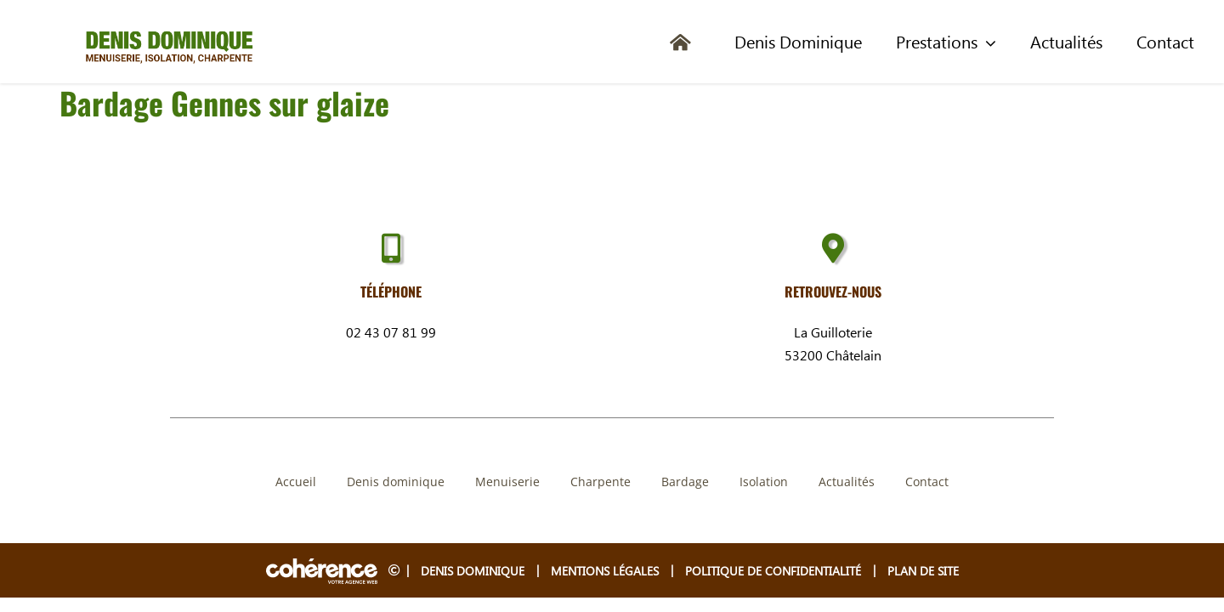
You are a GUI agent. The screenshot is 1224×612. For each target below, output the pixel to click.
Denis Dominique (472, 571)
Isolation (764, 481)
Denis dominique (396, 481)
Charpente (600, 481)
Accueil (295, 481)
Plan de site (923, 571)
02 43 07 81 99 (391, 332)
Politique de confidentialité (773, 571)
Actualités (847, 481)
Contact (927, 481)
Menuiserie (507, 481)
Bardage (685, 481)
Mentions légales (605, 571)
